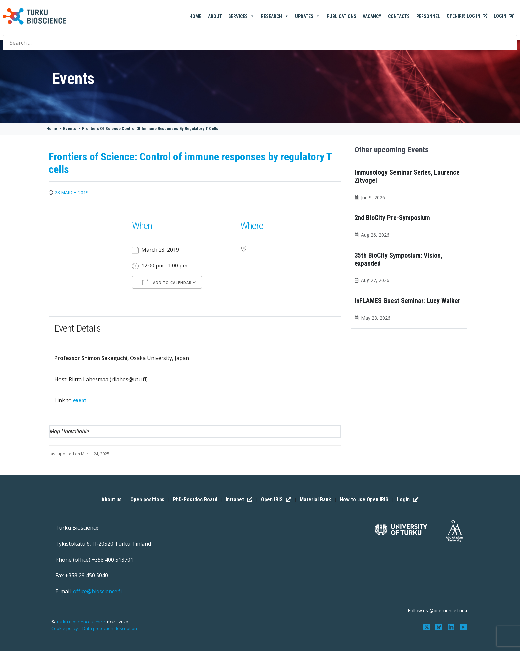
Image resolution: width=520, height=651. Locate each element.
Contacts (399, 16)
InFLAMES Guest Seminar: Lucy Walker (407, 301)
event (79, 400)
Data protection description (109, 628)
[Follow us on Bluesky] (439, 626)
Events (69, 128)
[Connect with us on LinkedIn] (452, 626)
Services (241, 16)
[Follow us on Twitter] (427, 626)
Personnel (428, 16)
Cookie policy (64, 628)
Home (195, 16)
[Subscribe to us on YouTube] (463, 626)
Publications (341, 16)
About (215, 16)
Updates (307, 16)
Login (504, 16)
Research (275, 16)
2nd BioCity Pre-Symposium (392, 218)
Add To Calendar (167, 282)
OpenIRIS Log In (467, 16)
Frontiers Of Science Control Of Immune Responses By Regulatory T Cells (150, 128)
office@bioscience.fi (97, 591)
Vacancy (372, 16)
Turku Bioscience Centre (81, 622)
